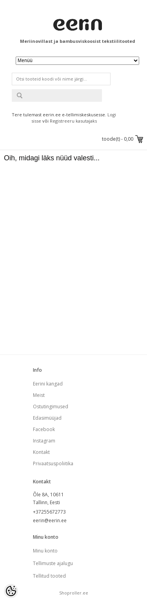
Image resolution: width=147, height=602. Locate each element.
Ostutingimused (50, 406)
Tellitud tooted (49, 576)
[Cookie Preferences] (11, 591)
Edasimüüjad (47, 418)
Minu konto (45, 550)
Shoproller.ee (73, 593)
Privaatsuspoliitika (53, 463)
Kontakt (41, 452)
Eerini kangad (48, 383)
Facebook (44, 429)
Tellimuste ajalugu (53, 563)
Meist (39, 395)
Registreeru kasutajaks (73, 121)
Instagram (44, 440)
